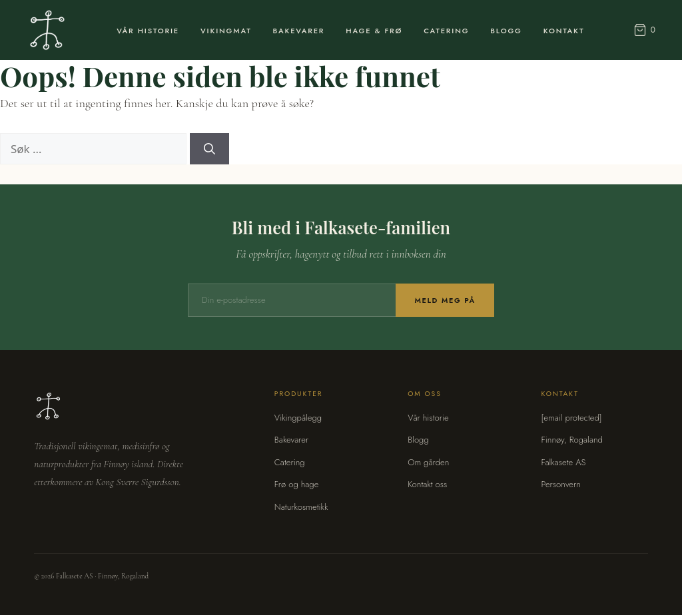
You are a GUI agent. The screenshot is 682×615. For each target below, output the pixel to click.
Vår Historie (148, 30)
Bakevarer (299, 30)
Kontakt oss (427, 484)
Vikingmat (226, 30)
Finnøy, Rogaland (571, 439)
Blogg (505, 30)
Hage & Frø (374, 30)
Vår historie (428, 417)
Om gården (428, 462)
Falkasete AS (563, 462)
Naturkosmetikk (301, 507)
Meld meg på (445, 300)
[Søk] (209, 149)
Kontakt (564, 30)
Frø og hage (296, 484)
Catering (446, 30)
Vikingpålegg (298, 417)
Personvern (560, 484)
